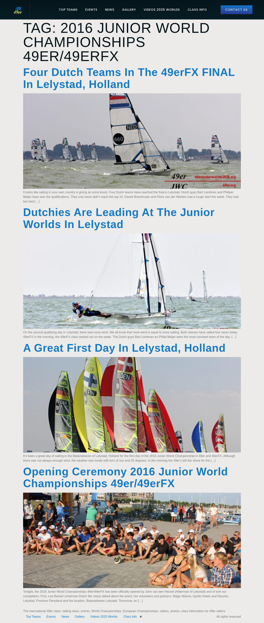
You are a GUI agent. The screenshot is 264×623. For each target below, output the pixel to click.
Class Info (197, 9)
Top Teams (68, 9)
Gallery (129, 9)
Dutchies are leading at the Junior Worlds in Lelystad (119, 218)
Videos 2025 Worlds (162, 9)
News (109, 9)
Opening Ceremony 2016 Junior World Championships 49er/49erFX (125, 478)
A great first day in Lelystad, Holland (124, 348)
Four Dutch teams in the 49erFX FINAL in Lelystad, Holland (129, 78)
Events (91, 9)
